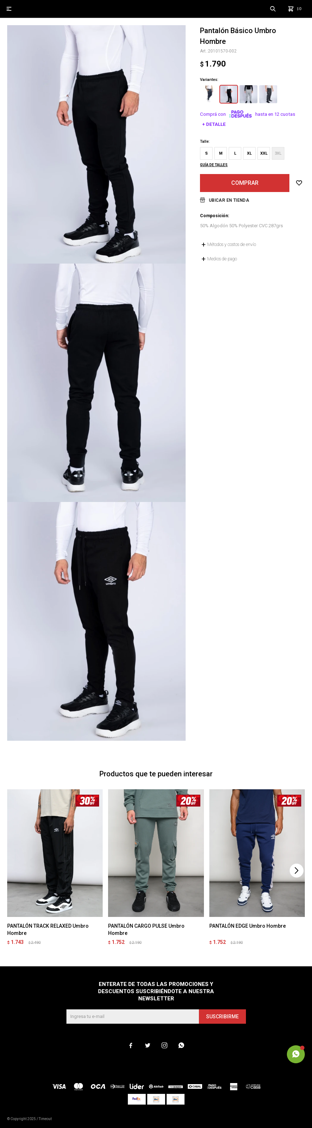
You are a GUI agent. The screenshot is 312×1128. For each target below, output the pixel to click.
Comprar (245, 182)
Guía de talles (214, 165)
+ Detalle (214, 124)
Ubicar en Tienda (229, 200)
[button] (296, 870)
